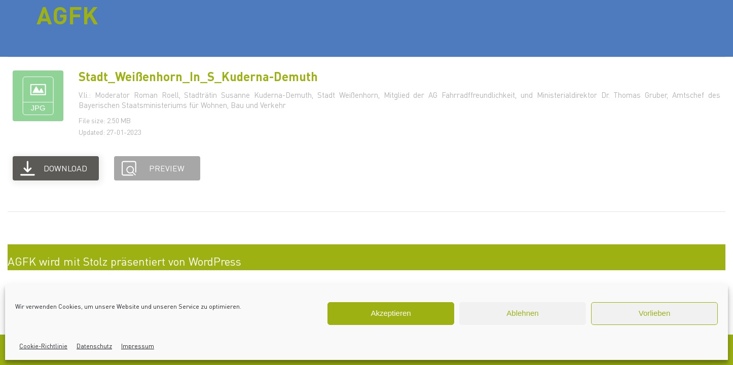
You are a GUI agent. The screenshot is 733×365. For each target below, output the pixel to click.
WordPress (215, 261)
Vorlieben (655, 313)
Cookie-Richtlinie (43, 346)
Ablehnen (522, 313)
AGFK (67, 14)
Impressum (137, 346)
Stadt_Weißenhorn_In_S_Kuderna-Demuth (198, 76)
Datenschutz (94, 346)
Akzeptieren (391, 313)
